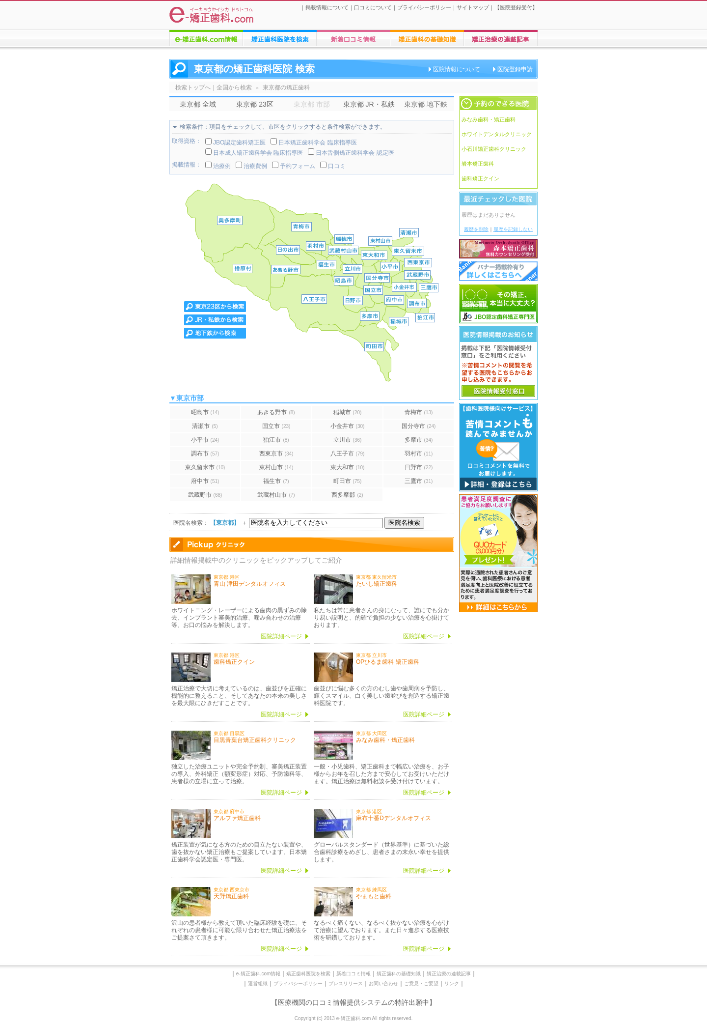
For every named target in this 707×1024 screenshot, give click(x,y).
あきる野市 (276, 412)
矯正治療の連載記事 (449, 973)
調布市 (205, 453)
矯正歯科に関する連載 (501, 38)
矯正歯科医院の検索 (280, 38)
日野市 (419, 467)
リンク (451, 983)
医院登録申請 (515, 69)
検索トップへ (193, 87)
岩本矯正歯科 (478, 164)
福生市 (276, 481)
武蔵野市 (205, 494)
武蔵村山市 (276, 494)
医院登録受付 (516, 7)
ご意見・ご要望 (421, 983)
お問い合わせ (383, 983)
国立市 (276, 426)
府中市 (205, 481)
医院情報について (456, 69)
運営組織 (258, 983)
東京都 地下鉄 (425, 104)
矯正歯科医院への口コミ (353, 38)
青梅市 (419, 412)
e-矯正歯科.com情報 (258, 973)
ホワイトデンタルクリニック (497, 134)
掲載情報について (327, 7)
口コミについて (373, 7)
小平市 (205, 439)
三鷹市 (419, 481)
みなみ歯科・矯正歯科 (489, 119)
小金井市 (347, 426)
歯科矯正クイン (480, 178)
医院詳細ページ (281, 636)
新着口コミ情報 (353, 973)
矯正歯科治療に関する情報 (427, 38)
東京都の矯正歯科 (286, 87)
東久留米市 (205, 467)
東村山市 (276, 467)
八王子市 (347, 453)
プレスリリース (345, 983)
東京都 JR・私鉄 (369, 104)
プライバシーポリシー (424, 7)
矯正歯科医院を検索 (308, 973)
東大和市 (347, 467)
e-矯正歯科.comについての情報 (206, 38)
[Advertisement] (498, 762)
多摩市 (419, 439)
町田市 (347, 481)
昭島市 (205, 412)
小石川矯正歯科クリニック (494, 149)
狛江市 (276, 439)
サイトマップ (473, 7)
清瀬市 (205, 426)
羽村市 (419, 453)
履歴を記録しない (513, 229)
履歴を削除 (476, 229)
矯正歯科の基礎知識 (399, 973)
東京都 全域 (198, 104)
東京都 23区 (254, 104)
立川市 (347, 439)
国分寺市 (419, 426)
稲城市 (347, 412)
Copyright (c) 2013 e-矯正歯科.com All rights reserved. (354, 1018)
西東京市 (276, 453)
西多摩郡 (347, 494)
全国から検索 (234, 87)
